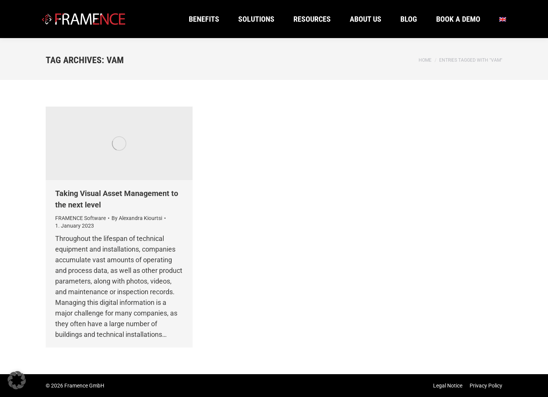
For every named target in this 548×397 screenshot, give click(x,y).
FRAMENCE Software (80, 218)
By (137, 218)
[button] (16, 380)
